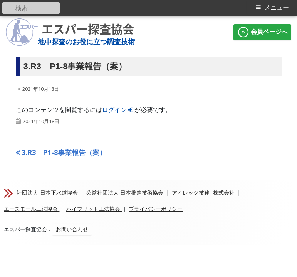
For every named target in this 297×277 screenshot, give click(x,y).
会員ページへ (262, 32)
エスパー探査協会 (88, 29)
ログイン (118, 109)
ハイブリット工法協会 (94, 209)
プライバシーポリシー (156, 209)
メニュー (276, 7)
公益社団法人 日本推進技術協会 (125, 193)
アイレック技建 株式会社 (204, 193)
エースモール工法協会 (31, 209)
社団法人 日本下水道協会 (48, 193)
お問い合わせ (72, 229)
